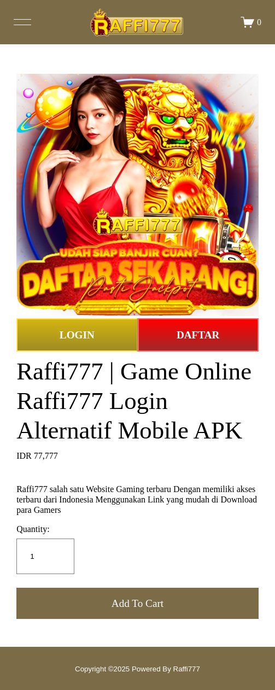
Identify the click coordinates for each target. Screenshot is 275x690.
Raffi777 (32, 489)
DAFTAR (198, 335)
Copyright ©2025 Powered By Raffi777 (137, 669)
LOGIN (77, 335)
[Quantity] (45, 556)
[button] (137, 603)
